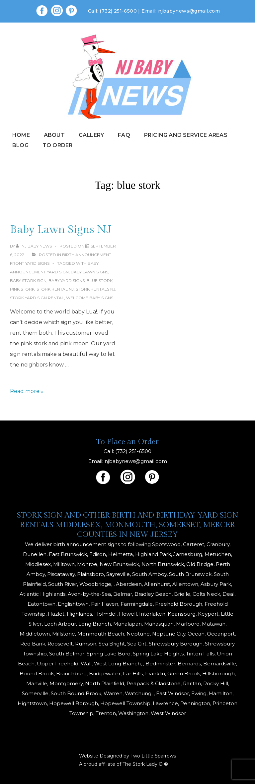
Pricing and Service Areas (185, 135)
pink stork (22, 289)
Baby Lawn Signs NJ (61, 229)
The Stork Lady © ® (145, 764)
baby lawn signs (89, 271)
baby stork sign (28, 280)
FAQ (124, 135)
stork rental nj (55, 289)
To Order (57, 145)
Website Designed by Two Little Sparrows (127, 756)
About (54, 135)
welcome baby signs (89, 297)
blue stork (100, 280)
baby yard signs (66, 280)
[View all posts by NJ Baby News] (34, 246)
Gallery (91, 135)
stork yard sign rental (37, 297)
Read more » (26, 391)
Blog (20, 145)
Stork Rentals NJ (95, 289)
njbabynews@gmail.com (189, 11)
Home (21, 135)
